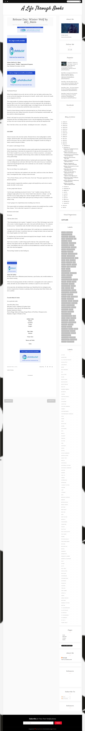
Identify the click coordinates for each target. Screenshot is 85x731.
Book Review (64, 381)
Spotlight (71, 320)
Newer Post (8, 400)
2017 (64, 138)
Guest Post (73, 273)
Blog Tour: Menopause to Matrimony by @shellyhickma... (71, 181)
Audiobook (72, 236)
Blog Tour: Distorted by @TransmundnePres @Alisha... (70, 152)
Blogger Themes (53, 729)
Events (63, 639)
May (65, 195)
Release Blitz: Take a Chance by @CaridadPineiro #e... (70, 169)
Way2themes (40, 729)
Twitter (30, 324)
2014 (64, 143)
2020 (64, 132)
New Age (64, 296)
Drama (63, 262)
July (65, 192)
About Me (64, 636)
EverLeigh (65, 657)
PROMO (63, 305)
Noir (69, 296)
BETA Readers (69, 238)
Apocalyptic (65, 236)
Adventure (69, 232)
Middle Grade (73, 292)
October (65, 186)
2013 (64, 205)
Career (63, 249)
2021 (64, 131)
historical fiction (66, 277)
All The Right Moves (67, 234)
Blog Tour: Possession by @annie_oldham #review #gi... (70, 164)
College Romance (72, 253)
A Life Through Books (43, 8)
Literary (68, 288)
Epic (74, 262)
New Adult (70, 294)
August (65, 190)
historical (69, 275)
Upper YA (71, 328)
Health (63, 275)
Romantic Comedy (66, 313)
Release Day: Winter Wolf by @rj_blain (69, 158)
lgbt (63, 288)
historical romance (67, 279)
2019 (64, 134)
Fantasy (28, 24)
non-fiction (74, 296)
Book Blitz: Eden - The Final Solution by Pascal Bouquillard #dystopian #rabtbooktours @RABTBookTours (70, 89)
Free (68, 266)
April (65, 197)
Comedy (64, 255)
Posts (63, 696)
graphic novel (65, 273)
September (66, 188)
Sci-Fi (68, 318)
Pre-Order (74, 303)
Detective (72, 260)
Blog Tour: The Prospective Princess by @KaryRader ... (71, 167)
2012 (64, 207)
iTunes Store (30, 336)
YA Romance (73, 339)
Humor (74, 281)
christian (64, 253)
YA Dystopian (65, 337)
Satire (63, 318)
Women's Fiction (66, 333)
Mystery (64, 294)
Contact (64, 638)
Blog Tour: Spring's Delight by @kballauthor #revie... (70, 172)
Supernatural (72, 322)
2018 (64, 136)
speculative (65, 320)
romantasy (70, 311)
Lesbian (73, 285)
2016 (64, 140)
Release (73, 307)
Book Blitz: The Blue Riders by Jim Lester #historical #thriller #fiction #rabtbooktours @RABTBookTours (69, 83)
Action (63, 232)
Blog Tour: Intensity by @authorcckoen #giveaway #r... (71, 175)
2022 (64, 129)
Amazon (30, 333)
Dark (67, 260)
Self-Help (73, 318)
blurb (70, 240)
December (66, 145)
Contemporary (70, 255)
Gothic (68, 268)
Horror (64, 281)
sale (74, 315)
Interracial (64, 283)
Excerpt (24, 24)
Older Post (51, 400)
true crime (64, 328)
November (66, 147)
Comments (65, 698)
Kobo (30, 343)
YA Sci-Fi (64, 341)
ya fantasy (72, 337)
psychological (70, 305)
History (75, 279)
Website (30, 320)
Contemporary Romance (68, 258)
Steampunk (64, 322)
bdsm (63, 238)
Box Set (72, 245)
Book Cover (64, 379)
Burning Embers (66, 247)
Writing (73, 333)
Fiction (63, 266)
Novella (64, 298)
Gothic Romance (66, 270)
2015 (64, 142)
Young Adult (71, 341)
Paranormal (70, 298)
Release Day (32, 24)
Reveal (71, 309)
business (73, 247)
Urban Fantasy (45, 24)
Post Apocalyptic (66, 303)
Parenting (64, 300)
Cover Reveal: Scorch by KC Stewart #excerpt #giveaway (71, 155)
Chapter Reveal (70, 249)
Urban (75, 328)
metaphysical (65, 292)
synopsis (70, 324)
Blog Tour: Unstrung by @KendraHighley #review (69, 184)
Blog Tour (64, 240)
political (75, 300)
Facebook (30, 322)
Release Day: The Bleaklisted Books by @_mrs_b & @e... (71, 149)
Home (63, 635)
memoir (74, 290)
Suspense (37, 24)
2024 (64, 125)
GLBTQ (63, 268)
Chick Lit (64, 251)
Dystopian (69, 262)
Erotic (63, 264)
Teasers (64, 326)
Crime (63, 260)
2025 (64, 123)
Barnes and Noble (30, 340)
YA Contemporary (66, 335)
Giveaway (73, 266)
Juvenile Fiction (66, 285)
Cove (76, 258)
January (65, 203)
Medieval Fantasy (66, 290)
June (65, 194)
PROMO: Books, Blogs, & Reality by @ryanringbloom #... (71, 178)
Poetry (70, 300)
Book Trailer (65, 245)
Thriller (40, 24)
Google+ (30, 326)
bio (75, 238)
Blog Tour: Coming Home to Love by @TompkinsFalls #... (71, 161)
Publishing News (66, 307)
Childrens (70, 251)
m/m (72, 288)
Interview (71, 283)
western (73, 330)
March (65, 199)
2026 (64, 121)
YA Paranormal (65, 339)
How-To (69, 281)
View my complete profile (66, 659)
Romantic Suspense (67, 315)
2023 (64, 127)
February (66, 201)
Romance (64, 311)
